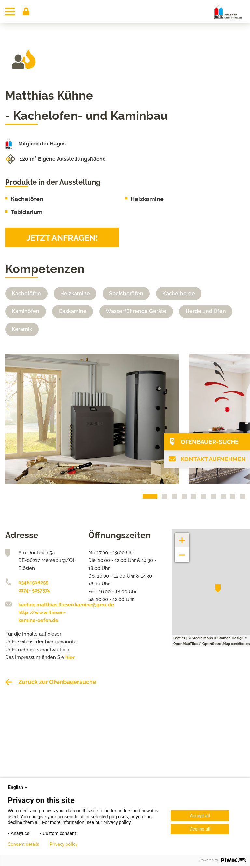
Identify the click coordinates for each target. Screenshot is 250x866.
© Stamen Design (229, 638)
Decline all (199, 829)
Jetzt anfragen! (62, 237)
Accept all (200, 815)
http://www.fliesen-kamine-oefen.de (42, 616)
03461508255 (33, 582)
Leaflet (179, 638)
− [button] (182, 551)
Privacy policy (63, 844)
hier (70, 657)
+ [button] (182, 536)
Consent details (23, 844)
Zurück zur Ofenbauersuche (57, 682)
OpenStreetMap (216, 644)
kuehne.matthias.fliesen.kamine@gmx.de (48, 605)
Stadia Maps (202, 638)
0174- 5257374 (34, 590)
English (18, 787)
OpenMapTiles (185, 644)
